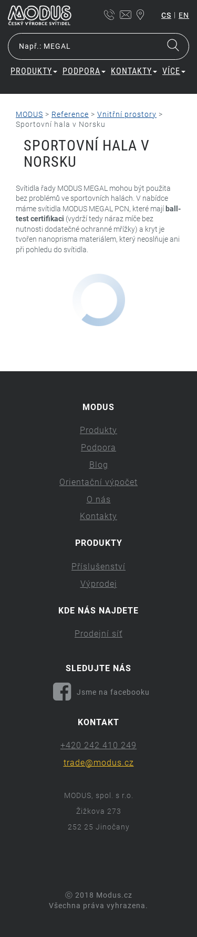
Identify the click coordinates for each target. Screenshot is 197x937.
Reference (70, 114)
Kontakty (134, 71)
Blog (98, 465)
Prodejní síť (98, 634)
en (184, 15)
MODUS (29, 114)
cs (166, 15)
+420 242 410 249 (98, 745)
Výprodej (98, 584)
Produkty (34, 71)
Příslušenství (98, 567)
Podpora (84, 71)
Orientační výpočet (98, 482)
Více (173, 71)
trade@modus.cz (99, 763)
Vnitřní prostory (127, 114)
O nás (99, 499)
